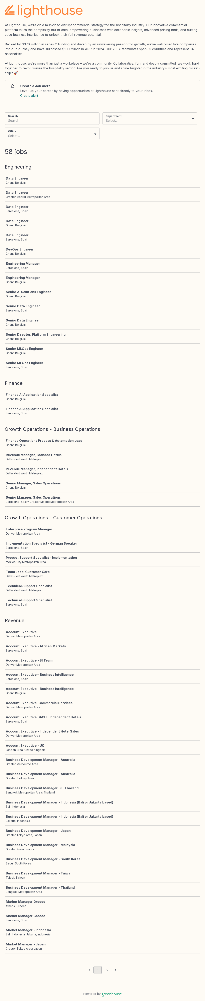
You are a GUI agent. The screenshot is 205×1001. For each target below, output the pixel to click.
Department (114, 116)
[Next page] (115, 970)
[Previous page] (89, 970)
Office (12, 131)
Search (13, 116)
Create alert (29, 96)
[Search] (52, 121)
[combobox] (106, 120)
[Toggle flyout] (193, 119)
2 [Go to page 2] (107, 970)
